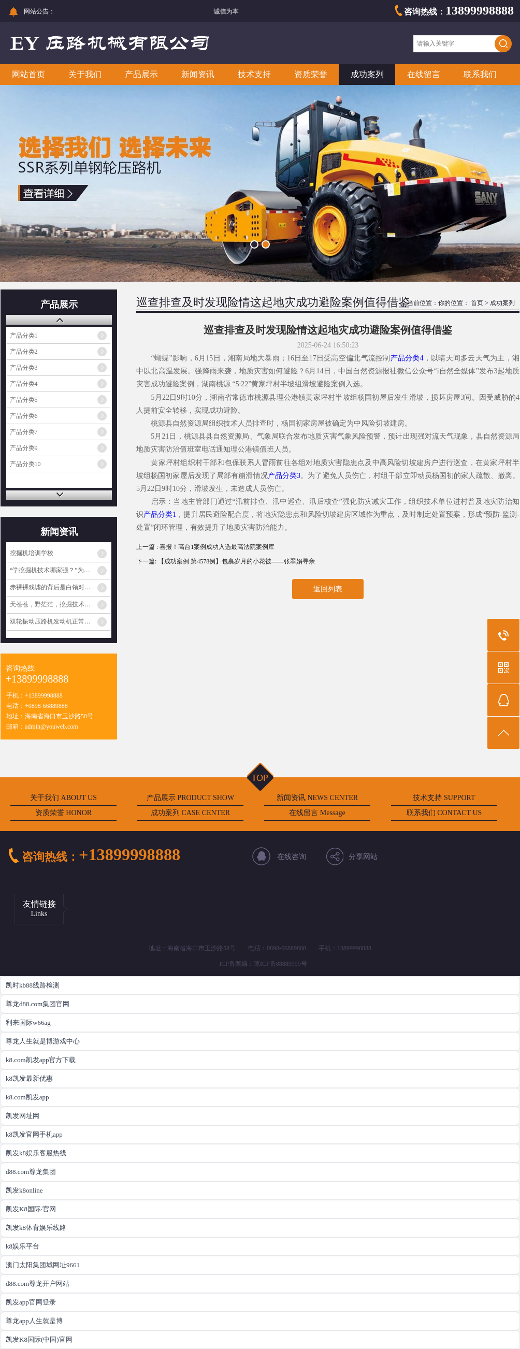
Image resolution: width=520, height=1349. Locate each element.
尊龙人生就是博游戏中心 (43, 1041)
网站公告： (39, 11)
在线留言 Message (317, 813)
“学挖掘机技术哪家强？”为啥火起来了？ (60, 570)
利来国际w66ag (28, 1022)
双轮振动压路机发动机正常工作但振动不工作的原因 (60, 621)
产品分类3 (24, 367)
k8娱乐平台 (22, 1246)
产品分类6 (24, 415)
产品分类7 (24, 432)
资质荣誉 (310, 74)
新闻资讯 (197, 74)
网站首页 (28, 74)
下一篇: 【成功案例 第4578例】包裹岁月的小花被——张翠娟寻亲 (225, 561)
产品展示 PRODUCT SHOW (190, 798)
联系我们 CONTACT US (444, 813)
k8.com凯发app (27, 1097)
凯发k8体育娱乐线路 (36, 1227)
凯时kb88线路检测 (33, 985)
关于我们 (85, 74)
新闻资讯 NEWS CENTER (317, 798)
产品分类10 (25, 464)
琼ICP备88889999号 (280, 963)
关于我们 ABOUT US (63, 798)
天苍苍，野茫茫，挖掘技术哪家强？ (59, 604)
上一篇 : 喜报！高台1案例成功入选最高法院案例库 (205, 546)
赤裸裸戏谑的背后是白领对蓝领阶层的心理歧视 (60, 587)
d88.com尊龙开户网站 (37, 1283)
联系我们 (480, 74)
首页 (477, 303)
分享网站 (363, 857)
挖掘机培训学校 (31, 553)
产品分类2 (24, 351)
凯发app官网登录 (31, 1302)
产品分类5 (24, 399)
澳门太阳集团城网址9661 (43, 1265)
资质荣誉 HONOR (63, 813)
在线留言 (423, 74)
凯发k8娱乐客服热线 (36, 1153)
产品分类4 (24, 383)
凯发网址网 (22, 1116)
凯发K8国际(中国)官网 (39, 1339)
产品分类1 (24, 335)
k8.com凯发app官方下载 (41, 1060)
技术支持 (254, 74)
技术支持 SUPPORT (444, 798)
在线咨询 (291, 857)
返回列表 (327, 589)
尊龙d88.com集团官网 (37, 1004)
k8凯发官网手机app (34, 1134)
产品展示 (141, 74)
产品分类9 (24, 448)
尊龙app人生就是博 (34, 1321)
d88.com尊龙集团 (31, 1172)
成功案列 (367, 74)
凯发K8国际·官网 (31, 1209)
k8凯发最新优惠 (29, 1078)
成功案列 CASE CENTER (190, 813)
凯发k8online (24, 1190)
